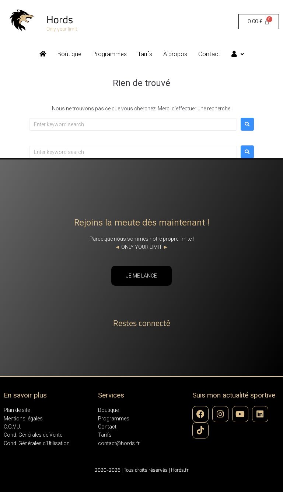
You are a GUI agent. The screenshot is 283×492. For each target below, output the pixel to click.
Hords (59, 19)
